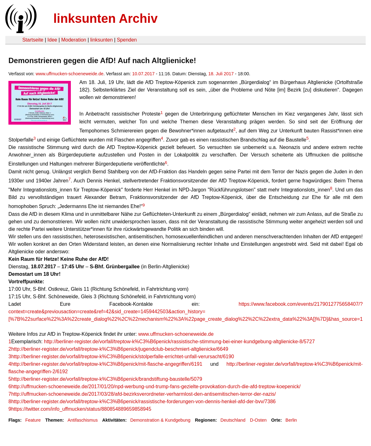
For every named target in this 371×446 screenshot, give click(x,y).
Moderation (73, 39)
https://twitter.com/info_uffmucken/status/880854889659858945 (81, 409)
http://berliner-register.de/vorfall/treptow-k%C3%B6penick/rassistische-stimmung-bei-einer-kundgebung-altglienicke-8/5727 (179, 341)
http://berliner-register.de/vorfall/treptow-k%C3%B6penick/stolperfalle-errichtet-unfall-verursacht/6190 (122, 356)
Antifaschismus (82, 420)
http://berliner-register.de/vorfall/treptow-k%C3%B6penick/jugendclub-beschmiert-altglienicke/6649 (119, 349)
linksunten (101, 39)
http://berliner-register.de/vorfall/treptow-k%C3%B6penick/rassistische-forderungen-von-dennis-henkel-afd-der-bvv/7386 (143, 401)
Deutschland (233, 420)
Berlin (291, 420)
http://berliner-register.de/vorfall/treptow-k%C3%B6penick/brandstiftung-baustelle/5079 (106, 379)
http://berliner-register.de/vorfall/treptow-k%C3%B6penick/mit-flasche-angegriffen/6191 (106, 364)
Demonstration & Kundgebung (160, 420)
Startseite (32, 39)
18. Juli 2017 (221, 73)
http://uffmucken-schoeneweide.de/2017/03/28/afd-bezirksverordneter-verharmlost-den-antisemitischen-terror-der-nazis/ (143, 394)
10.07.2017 (143, 73)
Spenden (127, 39)
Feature (33, 420)
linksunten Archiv (105, 18)
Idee (52, 39)
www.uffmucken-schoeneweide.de (69, 73)
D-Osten (258, 420)
